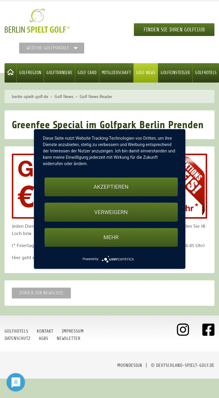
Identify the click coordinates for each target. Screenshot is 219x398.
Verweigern (111, 212)
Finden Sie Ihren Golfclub (174, 30)
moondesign (129, 365)
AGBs (43, 338)
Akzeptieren (111, 187)
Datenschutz (17, 338)
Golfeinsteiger (175, 72)
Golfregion (30, 72)
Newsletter (68, 338)
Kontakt (45, 331)
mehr (111, 237)
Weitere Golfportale (47, 48)
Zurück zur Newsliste (41, 293)
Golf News (145, 72)
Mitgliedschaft (116, 72)
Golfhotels (206, 72)
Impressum (73, 331)
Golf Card (87, 72)
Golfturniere (59, 72)
